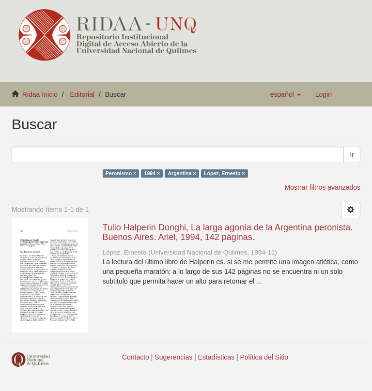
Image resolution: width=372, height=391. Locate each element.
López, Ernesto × (224, 173)
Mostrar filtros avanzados (322, 187)
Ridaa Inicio (40, 94)
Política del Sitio (264, 357)
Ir (352, 155)
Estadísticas (216, 357)
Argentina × (182, 173)
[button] (285, 94)
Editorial (82, 94)
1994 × (152, 173)
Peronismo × (121, 173)
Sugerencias (173, 357)
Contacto (135, 357)
